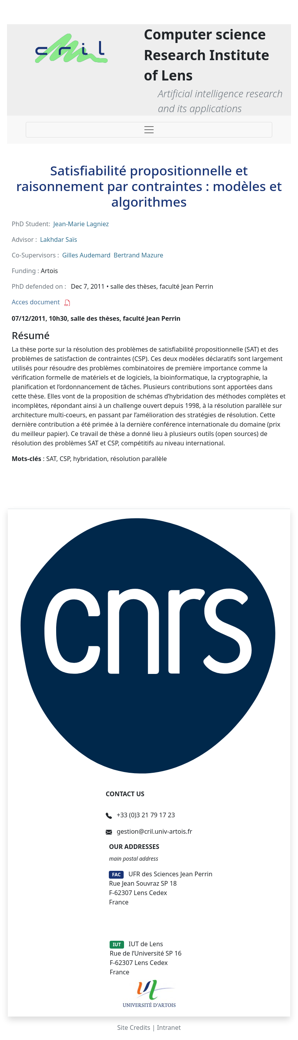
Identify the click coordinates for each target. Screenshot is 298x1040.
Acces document (41, 302)
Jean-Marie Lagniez (81, 224)
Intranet (169, 1027)
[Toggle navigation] (149, 130)
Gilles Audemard (86, 255)
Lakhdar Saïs (58, 239)
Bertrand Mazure (138, 255)
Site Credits (134, 1027)
